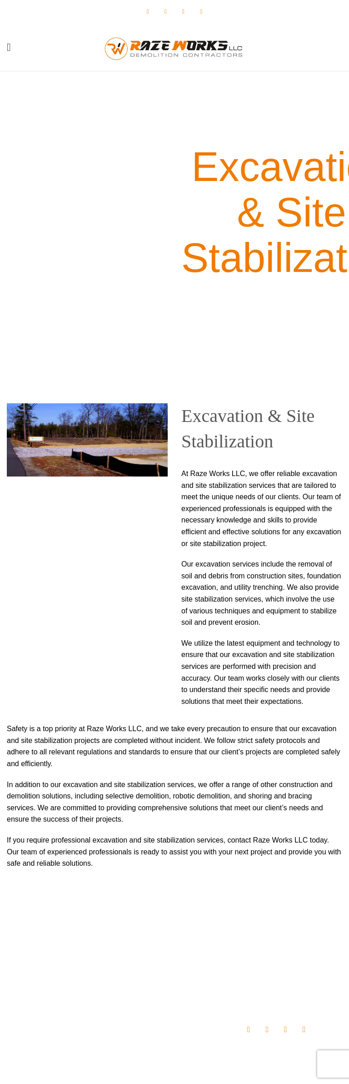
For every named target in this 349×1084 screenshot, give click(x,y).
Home (131, 949)
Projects (134, 996)
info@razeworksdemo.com (72, 1006)
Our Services (141, 980)
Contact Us (139, 1012)
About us (135, 965)
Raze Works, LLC (146, 1070)
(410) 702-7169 (62, 988)
